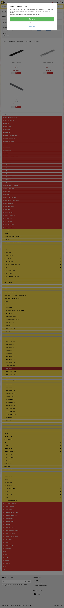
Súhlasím (32, 19)
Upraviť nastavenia (32, 22)
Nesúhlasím (32, 26)
